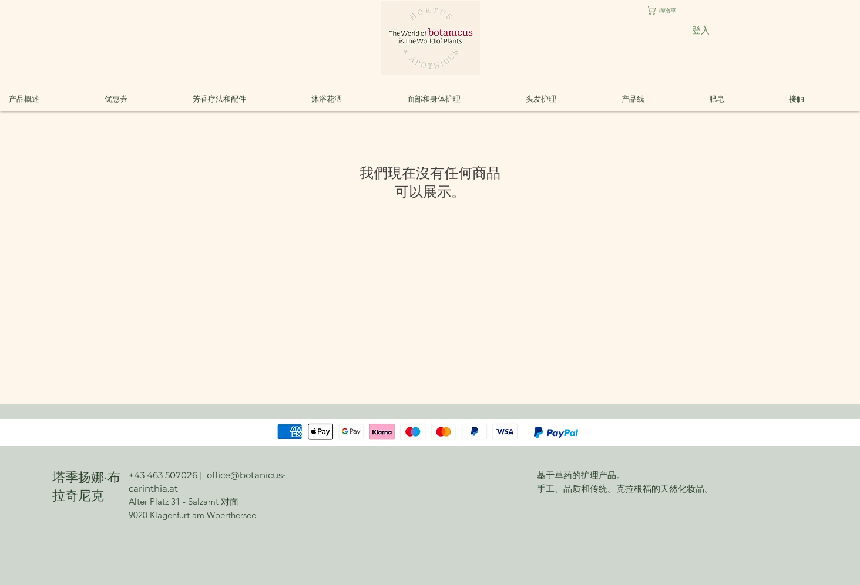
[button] (671, 10)
